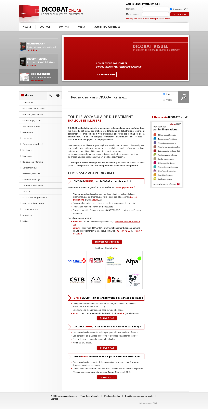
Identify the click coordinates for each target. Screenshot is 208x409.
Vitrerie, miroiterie (30, 209)
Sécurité (26, 191)
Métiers (26, 221)
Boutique (45, 26)
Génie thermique (30, 167)
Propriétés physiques (32, 120)
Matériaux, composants (33, 114)
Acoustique (27, 215)
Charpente (27, 138)
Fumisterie (27, 150)
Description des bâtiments (34, 108)
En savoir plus (107, 318)
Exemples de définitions (106, 26)
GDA (155, 403)
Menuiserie (27, 156)
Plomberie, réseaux (31, 173)
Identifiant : (130, 9)
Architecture (28, 102)
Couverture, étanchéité (33, 144)
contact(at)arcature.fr (125, 187)
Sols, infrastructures (31, 126)
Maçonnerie (28, 132)
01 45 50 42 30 (123, 231)
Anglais (170, 100)
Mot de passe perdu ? (135, 18)
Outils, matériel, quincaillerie (35, 197)
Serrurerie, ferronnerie (33, 185)
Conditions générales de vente (139, 396)
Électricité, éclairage (31, 179)
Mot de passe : (132, 14)
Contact (64, 26)
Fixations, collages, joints (33, 203)
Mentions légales (112, 396)
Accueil (27, 26)
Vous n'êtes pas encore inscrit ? (158, 18)
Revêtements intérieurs (33, 162)
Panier (81, 26)
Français (168, 94)
